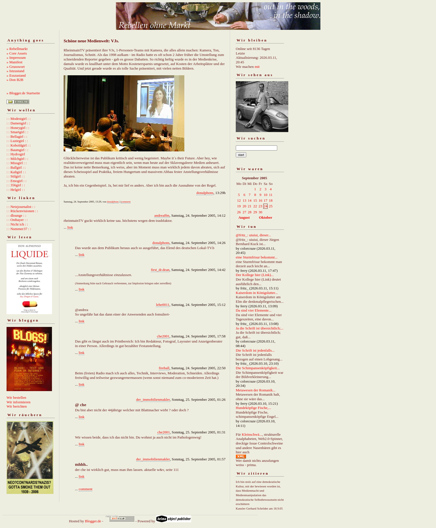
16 (260, 200)
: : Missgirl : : (17, 163)
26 (239, 212)
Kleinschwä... (252, 434)
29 (255, 212)
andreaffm (161, 215)
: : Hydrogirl (16, 154)
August (244, 217)
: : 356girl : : (16, 185)
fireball (164, 368)
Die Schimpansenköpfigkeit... (258, 368)
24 (265, 206)
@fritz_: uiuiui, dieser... (253, 235)
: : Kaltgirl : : (16, 172)
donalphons (204, 193)
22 (255, 206)
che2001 (163, 336)
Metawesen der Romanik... (256, 390)
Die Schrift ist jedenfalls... (255, 350)
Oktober (265, 217)
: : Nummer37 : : (19, 229)
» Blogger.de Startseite (23, 93)
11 (271, 195)
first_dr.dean (160, 270)
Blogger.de (93, 521)
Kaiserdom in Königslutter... (257, 293)
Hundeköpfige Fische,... (253, 408)
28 (249, 212)
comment (126, 201)
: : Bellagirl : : (17, 136)
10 (265, 195)
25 (270, 206)
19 (239, 206)
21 (249, 206)
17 (265, 200)
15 (255, 200)
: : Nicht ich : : (17, 224)
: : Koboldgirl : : (19, 145)
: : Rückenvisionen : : (22, 211)
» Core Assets (17, 53)
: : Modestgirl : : (19, 118)
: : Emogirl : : (16, 181)
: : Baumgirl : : (17, 150)
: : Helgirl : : (16, 189)
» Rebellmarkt (17, 49)
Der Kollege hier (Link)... (255, 275)
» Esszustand (16, 75)
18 (270, 200)
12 (239, 200)
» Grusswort (16, 66)
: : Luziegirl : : (17, 141)
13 (244, 200)
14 (249, 200)
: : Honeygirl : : (18, 128)
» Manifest (14, 62)
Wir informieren (18, 402)
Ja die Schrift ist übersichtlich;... (259, 328)
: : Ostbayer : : (17, 220)
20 (244, 206)
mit (257, 66)
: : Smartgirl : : (17, 132)
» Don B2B (15, 80)
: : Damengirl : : (18, 123)
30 (260, 212)
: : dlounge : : (16, 215)
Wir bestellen (16, 397)
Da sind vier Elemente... (254, 310)
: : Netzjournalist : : (21, 206)
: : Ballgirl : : (16, 167)
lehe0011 (162, 304)
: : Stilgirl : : (16, 176)
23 (260, 206)
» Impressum (16, 57)
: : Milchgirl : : (17, 158)
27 (244, 212)
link (70, 227)
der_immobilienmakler (153, 399)
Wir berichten (17, 406)
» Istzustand (15, 71)
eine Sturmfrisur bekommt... (257, 257)
